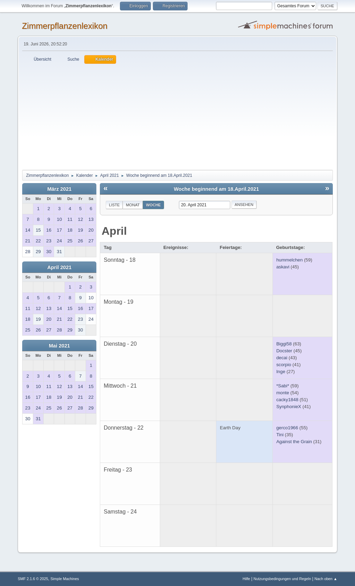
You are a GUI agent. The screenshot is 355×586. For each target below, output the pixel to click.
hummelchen (289, 259)
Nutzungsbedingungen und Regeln (282, 579)
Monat (133, 205)
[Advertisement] (177, 115)
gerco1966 (287, 427)
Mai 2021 (59, 345)
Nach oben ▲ (325, 579)
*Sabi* (282, 385)
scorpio (283, 364)
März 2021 (59, 189)
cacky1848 (287, 399)
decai (281, 357)
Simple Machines (65, 579)
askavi (282, 266)
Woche (153, 205)
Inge (280, 371)
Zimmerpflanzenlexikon (64, 26)
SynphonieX (288, 406)
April (114, 231)
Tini (280, 434)
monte (282, 392)
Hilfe (246, 579)
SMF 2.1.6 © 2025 (33, 579)
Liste (114, 205)
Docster (284, 350)
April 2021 (59, 267)
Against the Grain (294, 441)
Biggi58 (284, 343)
